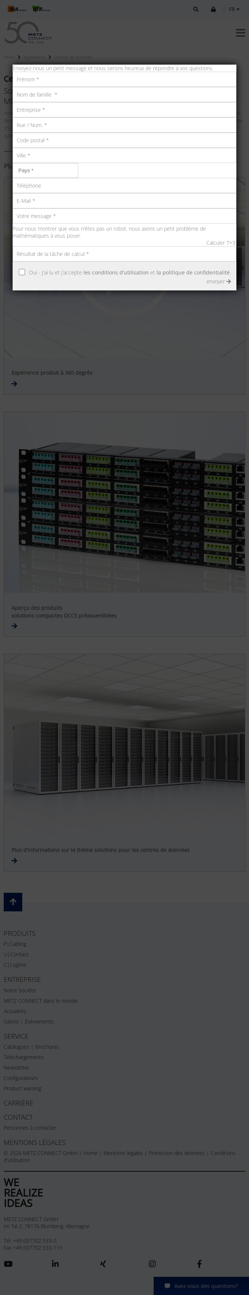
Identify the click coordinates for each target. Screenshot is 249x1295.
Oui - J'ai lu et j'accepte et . (130, 272)
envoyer (219, 281)
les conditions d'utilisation (116, 272)
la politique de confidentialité (193, 272)
